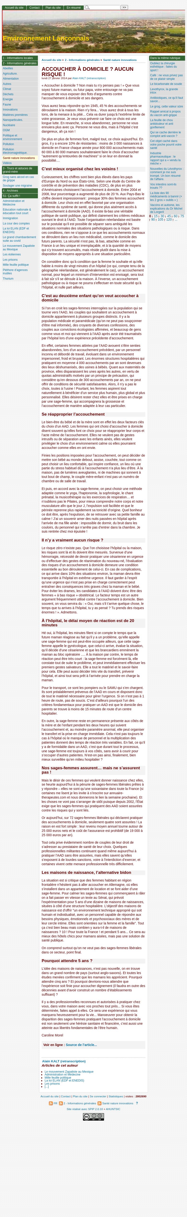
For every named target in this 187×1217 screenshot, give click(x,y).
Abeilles (8, 68)
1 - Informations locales (18, 58)
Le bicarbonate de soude (166, 84)
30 (162, 216)
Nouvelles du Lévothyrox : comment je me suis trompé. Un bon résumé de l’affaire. (166, 174)
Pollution (8, 144)
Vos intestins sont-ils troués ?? (163, 186)
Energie (8, 99)
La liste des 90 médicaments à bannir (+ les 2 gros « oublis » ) (166, 196)
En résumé (74, 7)
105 (160, 219)
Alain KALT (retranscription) (89, 78)
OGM (6, 130)
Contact (34, 7)
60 (175, 216)
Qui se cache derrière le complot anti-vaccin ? (165, 134)
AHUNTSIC (113, 1109)
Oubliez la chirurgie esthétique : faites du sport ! (163, 67)
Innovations (10, 109)
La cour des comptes (16, 223)
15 (156, 216)
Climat (7, 89)
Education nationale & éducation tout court (17, 211)
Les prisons (52, 1083)
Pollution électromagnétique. (15, 151)
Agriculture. (10, 73)
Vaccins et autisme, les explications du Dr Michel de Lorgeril (166, 208)
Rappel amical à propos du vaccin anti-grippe (165, 113)
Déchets (8, 94)
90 (153, 219)
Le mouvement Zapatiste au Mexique (69, 1071)
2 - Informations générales (82, 59)
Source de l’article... (81, 1045)
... (176, 219)
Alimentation (11, 78)
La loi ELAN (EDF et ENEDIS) (64, 1080)
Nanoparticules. (13, 120)
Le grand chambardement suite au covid (19, 238)
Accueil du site (52, 59)
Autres (7, 84)
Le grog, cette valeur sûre (166, 106)
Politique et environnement (12, 137)
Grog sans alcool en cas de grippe (18, 178)
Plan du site (53, 7)
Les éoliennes (12, 254)
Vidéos (7, 163)
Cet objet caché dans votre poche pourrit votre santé (165, 144)
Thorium (8, 278)
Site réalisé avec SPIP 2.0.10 (85, 1109)
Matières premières (15, 115)
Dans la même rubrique (165, 58)
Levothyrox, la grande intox (164, 91)
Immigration (10, 218)
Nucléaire (9, 125)
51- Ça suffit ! (11, 196)
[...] (47, 1086)
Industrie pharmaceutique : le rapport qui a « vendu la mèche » (165, 158)
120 (169, 219)
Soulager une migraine (17, 185)
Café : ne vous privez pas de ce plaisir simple (166, 77)
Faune (7, 104)
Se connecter (98, 1096)
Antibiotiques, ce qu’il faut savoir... (166, 99)
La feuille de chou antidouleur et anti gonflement (161, 123)
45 (169, 216)
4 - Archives (10, 190)
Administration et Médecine (62, 1074)
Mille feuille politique (58, 1077)
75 (182, 216)
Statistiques (116, 1096)
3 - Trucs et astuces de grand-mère (17, 170)
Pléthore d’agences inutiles (15, 271)
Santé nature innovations (120, 59)
